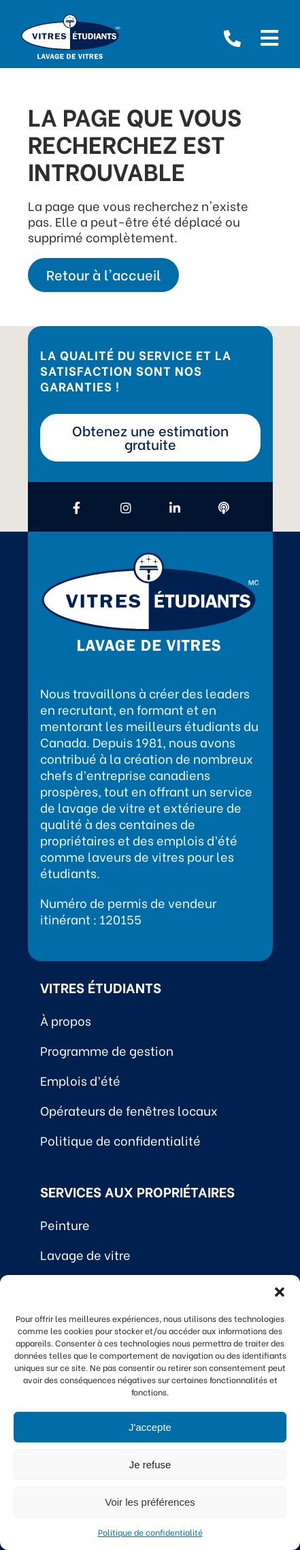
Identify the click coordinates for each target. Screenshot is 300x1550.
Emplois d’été (80, 1080)
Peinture (65, 1224)
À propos (65, 1020)
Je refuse (150, 1464)
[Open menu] (269, 36)
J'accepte (150, 1427)
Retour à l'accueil (103, 274)
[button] (279, 1292)
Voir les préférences (150, 1502)
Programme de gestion (106, 1050)
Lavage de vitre (85, 1254)
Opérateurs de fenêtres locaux (129, 1110)
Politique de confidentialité (150, 1532)
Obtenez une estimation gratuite (150, 436)
